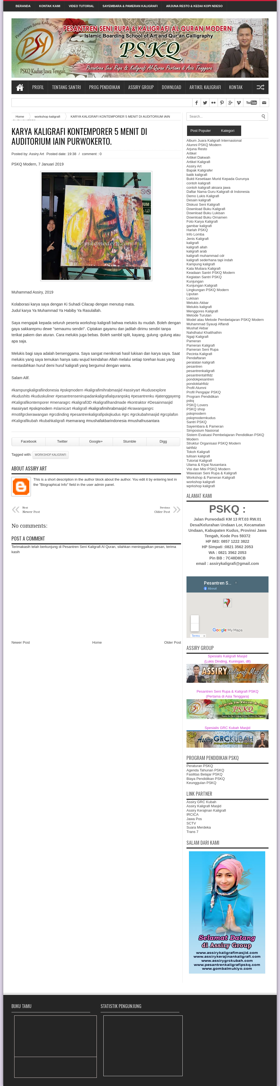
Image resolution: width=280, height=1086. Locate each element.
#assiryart (131, 390)
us (95, 414)
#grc (125, 414)
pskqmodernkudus (200, 418)
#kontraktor (136, 402)
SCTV (191, 823)
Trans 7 (192, 832)
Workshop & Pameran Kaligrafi (210, 477)
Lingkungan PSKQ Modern (207, 290)
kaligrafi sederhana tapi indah (209, 260)
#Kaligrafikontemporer (30, 402)
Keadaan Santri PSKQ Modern (210, 273)
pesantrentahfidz (199, 375)
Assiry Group (141, 87)
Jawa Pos (194, 819)
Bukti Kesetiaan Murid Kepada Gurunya (217, 179)
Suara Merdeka (198, 827)
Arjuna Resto (196, 149)
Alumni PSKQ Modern (203, 145)
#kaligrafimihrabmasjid (103, 390)
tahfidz (191, 448)
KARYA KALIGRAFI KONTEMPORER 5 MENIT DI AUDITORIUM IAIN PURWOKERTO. (79, 136)
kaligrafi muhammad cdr (205, 256)
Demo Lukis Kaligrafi (202, 196)
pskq (190, 401)
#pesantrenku (142, 396)
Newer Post (20, 642)
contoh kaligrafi (198, 183)
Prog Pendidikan (104, 87)
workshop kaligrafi (47, 116)
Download (171, 87)
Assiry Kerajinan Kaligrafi (206, 810)
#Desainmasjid (160, 402)
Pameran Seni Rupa (202, 349)
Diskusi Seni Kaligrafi (203, 204)
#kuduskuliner (42, 396)
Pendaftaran (196, 358)
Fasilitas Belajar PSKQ (204, 774)
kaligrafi (192, 243)
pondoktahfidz (197, 384)
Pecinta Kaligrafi (199, 354)
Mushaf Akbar (197, 328)
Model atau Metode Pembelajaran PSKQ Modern (225, 320)
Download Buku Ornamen (206, 217)
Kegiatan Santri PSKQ (204, 277)
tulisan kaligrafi (198, 456)
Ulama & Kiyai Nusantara (206, 465)
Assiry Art (194, 166)
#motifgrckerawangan (29, 414)
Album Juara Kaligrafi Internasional (214, 140)
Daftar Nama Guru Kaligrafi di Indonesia (218, 192)
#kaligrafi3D (81, 402)
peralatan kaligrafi (200, 362)
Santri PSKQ (196, 422)
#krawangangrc (140, 408)
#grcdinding (59, 414)
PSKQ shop (195, 409)
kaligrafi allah (196, 247)
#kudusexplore (153, 390)
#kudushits (20, 396)
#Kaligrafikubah (24, 421)
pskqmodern (196, 413)
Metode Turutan (198, 315)
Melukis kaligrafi (199, 307)
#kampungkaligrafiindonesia (35, 390)
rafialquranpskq (93, 396)
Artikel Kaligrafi (205, 87)
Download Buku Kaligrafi (205, 209)
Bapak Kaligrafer (199, 170)
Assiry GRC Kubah (201, 802)
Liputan (192, 294)
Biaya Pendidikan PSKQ (205, 779)
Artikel (191, 153)
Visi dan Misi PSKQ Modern (208, 469)
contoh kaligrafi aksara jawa (208, 187)
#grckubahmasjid (144, 414)
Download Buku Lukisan (205, 213)
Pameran (193, 341)
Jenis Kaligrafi (197, 239)
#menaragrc (60, 402)
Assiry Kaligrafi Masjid (203, 806)
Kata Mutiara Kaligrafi (203, 268)
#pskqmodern (71, 390)
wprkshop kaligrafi (200, 486)
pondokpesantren (200, 379)
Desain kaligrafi (198, 200)
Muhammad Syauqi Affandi (207, 324)
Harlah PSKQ (197, 230)
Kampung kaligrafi (200, 264)
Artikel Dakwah (198, 157)
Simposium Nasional (202, 430)
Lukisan (192, 298)
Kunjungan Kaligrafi (201, 285)
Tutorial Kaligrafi (199, 460)
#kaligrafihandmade (109, 402)
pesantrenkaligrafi (200, 371)
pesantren (194, 366)
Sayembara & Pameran (204, 426)
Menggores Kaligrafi (202, 311)
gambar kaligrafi (199, 226)
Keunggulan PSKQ (201, 783)
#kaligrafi (79, 408)
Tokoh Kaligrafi (198, 452)
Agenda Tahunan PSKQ (205, 770)
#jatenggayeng (167, 396)
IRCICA (192, 814)
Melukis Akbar (197, 303)
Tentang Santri (66, 87)
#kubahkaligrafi (52, 421)
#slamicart (62, 408)
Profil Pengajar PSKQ (203, 392)
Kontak (236, 87)
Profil (38, 87)
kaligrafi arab (196, 251)
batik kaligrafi (196, 175)
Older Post (172, 642)
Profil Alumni (196, 388)
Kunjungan (194, 281)
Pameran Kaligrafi (200, 345)
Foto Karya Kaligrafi (202, 221)
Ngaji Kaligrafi (197, 337)
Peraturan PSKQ (199, 766)
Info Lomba (195, 234)
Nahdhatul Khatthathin (204, 332)
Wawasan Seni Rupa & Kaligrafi (211, 473)
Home (19, 87)
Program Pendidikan (202, 396)
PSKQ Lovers (197, 405)
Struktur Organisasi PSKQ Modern (213, 443)
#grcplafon (169, 414)
